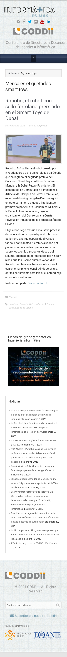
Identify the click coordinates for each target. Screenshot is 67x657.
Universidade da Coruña (21, 307)
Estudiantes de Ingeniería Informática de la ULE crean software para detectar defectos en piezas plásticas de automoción (35, 517)
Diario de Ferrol (37, 283)
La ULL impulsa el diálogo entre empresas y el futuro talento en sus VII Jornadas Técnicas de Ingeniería (35, 534)
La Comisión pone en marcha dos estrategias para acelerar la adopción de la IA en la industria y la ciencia (34, 414)
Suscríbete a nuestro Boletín (33, 616)
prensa (43, 125)
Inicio (14, 73)
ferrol (18, 304)
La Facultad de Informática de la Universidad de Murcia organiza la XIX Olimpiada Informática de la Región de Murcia (34, 427)
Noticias (13, 297)
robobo (24, 304)
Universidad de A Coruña (41, 304)
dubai (11, 304)
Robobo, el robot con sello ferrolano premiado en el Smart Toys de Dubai (32, 109)
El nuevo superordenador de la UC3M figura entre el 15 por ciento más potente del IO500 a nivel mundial (34, 483)
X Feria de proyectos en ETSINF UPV (29, 543)
